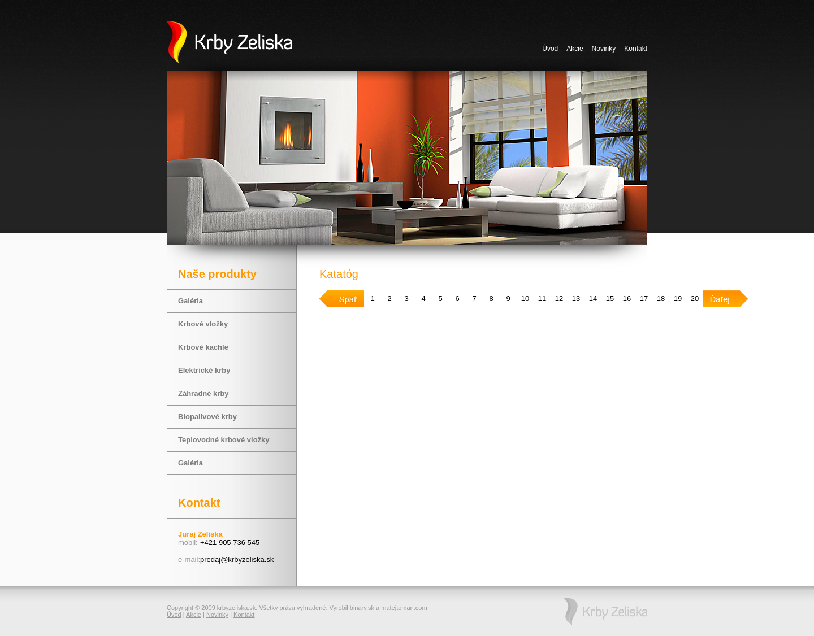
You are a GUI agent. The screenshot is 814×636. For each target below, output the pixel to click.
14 (593, 298)
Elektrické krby (204, 370)
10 (525, 298)
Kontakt (635, 49)
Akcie (574, 49)
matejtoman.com (404, 607)
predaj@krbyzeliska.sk (237, 559)
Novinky (604, 49)
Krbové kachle (203, 347)
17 (644, 298)
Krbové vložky (203, 324)
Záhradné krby (203, 393)
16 (627, 298)
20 (695, 298)
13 (576, 298)
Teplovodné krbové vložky (224, 439)
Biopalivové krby (207, 416)
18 (661, 298)
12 (559, 298)
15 (610, 298)
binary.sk (362, 607)
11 (542, 298)
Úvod (550, 49)
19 (678, 298)
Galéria (190, 301)
